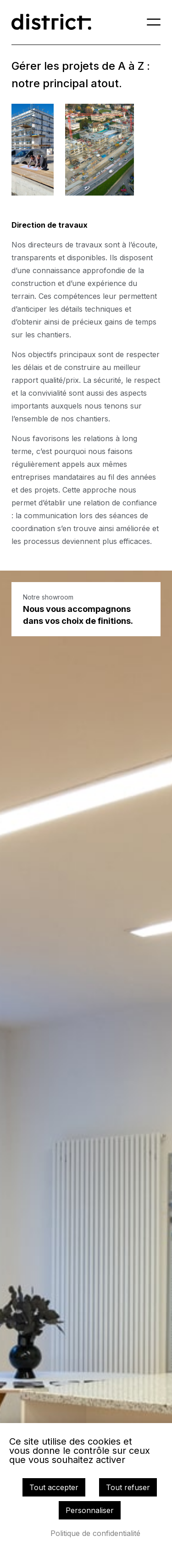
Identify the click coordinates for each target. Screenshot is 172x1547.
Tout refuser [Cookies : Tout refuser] (128, 1487)
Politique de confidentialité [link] (95, 1533)
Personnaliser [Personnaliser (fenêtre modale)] (90, 1510)
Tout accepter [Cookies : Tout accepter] (53, 1487)
